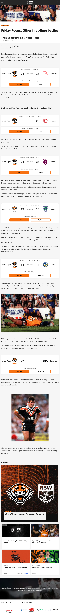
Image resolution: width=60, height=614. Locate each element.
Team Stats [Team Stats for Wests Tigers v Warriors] (19, 220)
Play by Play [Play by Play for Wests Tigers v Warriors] (41, 220)
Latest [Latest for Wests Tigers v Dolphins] (40, 84)
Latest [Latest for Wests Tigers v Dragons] (40, 131)
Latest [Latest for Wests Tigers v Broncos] (19, 172)
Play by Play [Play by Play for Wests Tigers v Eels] (41, 275)
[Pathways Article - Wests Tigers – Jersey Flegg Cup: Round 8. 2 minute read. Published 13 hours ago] (29, 493)
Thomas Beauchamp (12, 37)
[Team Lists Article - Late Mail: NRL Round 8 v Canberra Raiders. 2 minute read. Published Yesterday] (16, 562)
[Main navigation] (2, 2)
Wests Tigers (5, 25)
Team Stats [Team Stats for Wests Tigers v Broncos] (40, 172)
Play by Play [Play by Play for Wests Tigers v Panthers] (41, 371)
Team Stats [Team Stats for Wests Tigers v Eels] (19, 275)
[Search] (58, 2)
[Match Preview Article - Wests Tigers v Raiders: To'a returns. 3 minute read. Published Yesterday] (45, 562)
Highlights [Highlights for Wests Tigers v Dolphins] (19, 84)
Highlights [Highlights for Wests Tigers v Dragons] (19, 131)
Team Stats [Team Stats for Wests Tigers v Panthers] (19, 371)
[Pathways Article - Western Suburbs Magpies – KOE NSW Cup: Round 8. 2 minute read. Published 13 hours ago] (16, 536)
